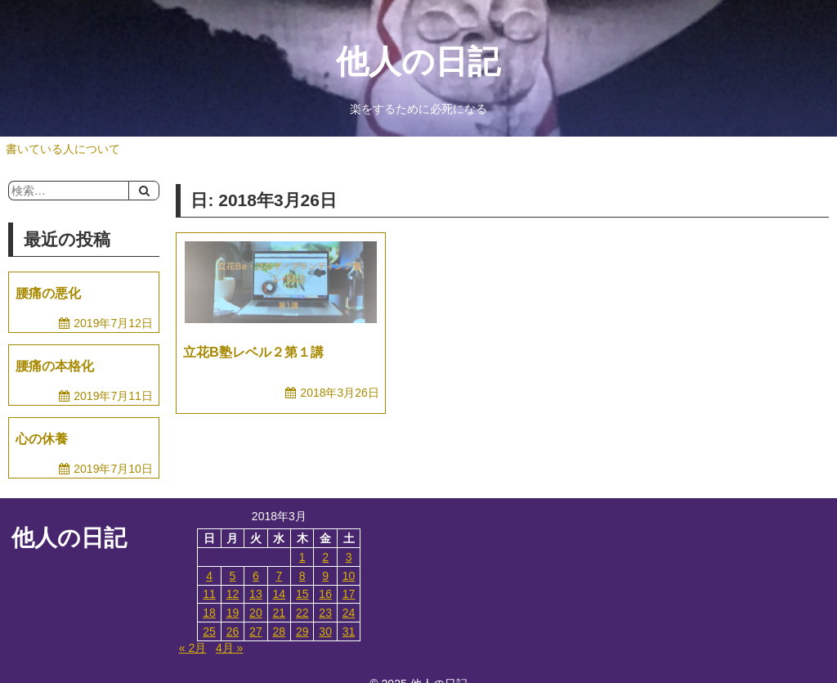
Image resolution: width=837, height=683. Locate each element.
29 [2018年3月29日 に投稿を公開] (302, 631)
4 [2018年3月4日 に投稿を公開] (209, 575)
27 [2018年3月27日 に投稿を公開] (255, 631)
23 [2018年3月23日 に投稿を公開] (325, 612)
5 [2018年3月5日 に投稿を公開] (233, 575)
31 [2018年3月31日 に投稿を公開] (349, 631)
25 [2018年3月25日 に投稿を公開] (209, 631)
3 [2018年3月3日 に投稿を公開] (349, 557)
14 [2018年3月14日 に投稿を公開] (279, 593)
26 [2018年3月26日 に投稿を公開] (232, 631)
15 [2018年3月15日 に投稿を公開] (302, 593)
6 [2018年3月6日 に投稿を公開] (256, 575)
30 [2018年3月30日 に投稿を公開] (325, 631)
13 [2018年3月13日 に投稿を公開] (255, 593)
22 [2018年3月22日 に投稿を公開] (302, 612)
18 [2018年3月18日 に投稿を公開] (209, 612)
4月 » (229, 647)
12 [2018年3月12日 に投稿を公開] (232, 593)
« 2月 (192, 647)
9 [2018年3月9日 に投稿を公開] (325, 575)
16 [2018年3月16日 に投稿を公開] (325, 593)
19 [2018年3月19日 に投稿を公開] (232, 612)
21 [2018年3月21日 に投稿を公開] (279, 612)
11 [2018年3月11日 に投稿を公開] (209, 593)
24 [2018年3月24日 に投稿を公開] (349, 612)
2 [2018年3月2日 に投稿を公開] (325, 557)
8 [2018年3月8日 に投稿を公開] (302, 575)
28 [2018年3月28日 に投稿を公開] (279, 631)
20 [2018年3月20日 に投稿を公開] (255, 612)
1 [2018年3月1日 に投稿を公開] (302, 557)
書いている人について (63, 148)
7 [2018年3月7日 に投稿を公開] (278, 575)
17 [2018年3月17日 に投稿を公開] (349, 593)
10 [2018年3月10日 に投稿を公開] (349, 575)
